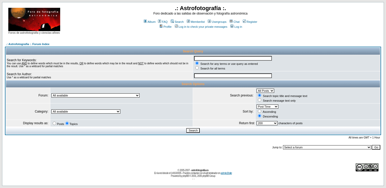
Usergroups (217, 21)
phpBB (185, 176)
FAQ (163, 21)
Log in (236, 26)
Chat (234, 21)
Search (177, 21)
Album (150, 21)
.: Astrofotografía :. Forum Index (28, 44)
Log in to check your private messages (201, 26)
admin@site (226, 173)
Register (250, 21)
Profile (165, 26)
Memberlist (196, 21)
